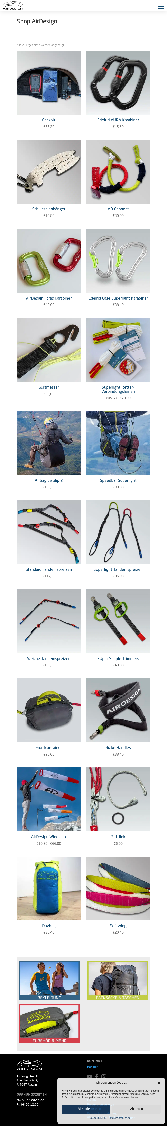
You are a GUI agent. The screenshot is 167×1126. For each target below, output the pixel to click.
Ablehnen (136, 1109)
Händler (92, 1067)
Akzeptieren (86, 1109)
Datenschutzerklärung (119, 1118)
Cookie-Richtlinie (98, 1118)
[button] (159, 1083)
